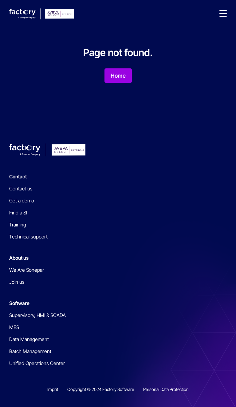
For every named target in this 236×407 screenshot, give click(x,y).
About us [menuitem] (19, 258)
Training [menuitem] (17, 225)
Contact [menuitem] (18, 176)
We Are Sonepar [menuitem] (26, 270)
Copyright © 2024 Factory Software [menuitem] (100, 389)
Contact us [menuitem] (21, 188)
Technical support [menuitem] (28, 237)
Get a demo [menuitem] (21, 200)
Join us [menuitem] (17, 282)
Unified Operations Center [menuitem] (37, 363)
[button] (223, 14)
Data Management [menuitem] (29, 339)
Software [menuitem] (19, 303)
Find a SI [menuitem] (18, 213)
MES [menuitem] (14, 327)
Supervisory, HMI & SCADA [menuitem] (37, 315)
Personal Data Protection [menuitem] (166, 389)
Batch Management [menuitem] (30, 351)
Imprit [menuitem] (52, 389)
